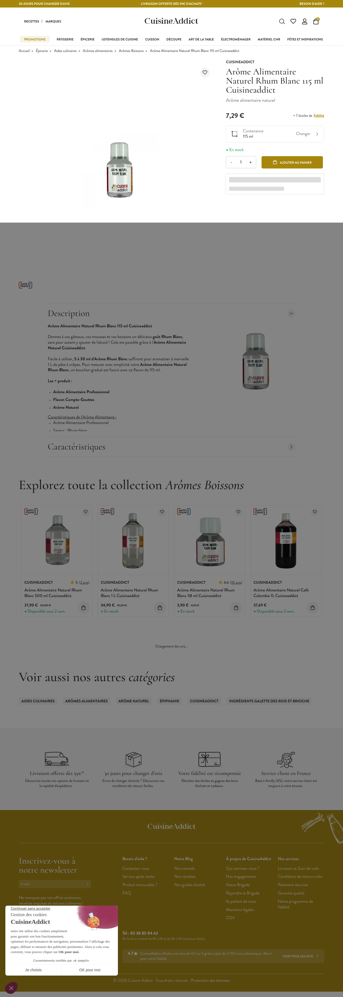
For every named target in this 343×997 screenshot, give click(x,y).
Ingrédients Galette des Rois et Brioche (269, 702)
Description (171, 314)
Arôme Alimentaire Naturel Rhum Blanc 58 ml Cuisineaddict (205, 594)
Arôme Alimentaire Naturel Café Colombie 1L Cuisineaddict (281, 594)
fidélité (319, 116)
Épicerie (42, 52)
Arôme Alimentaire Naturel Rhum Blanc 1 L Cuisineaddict (129, 594)
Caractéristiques (171, 447)
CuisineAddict (204, 702)
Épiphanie (169, 702)
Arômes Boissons (131, 52)
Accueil (24, 52)
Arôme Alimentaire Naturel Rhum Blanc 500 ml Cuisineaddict (53, 594)
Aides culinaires (65, 52)
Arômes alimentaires (98, 52)
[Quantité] (241, 163)
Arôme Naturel (133, 702)
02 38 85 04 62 (144, 934)
